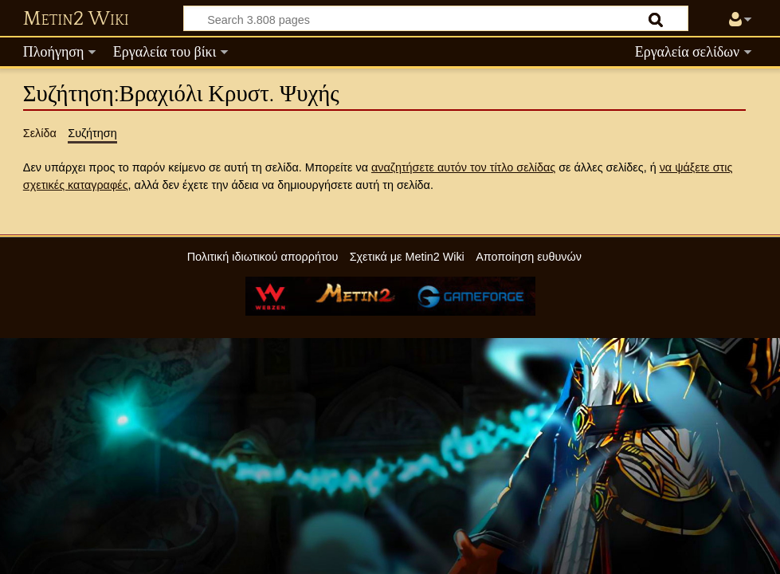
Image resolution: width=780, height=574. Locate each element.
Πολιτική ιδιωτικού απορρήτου (263, 256)
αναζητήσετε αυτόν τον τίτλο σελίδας (463, 167)
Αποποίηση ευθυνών (529, 256)
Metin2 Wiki (76, 19)
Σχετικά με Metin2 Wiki (407, 256)
